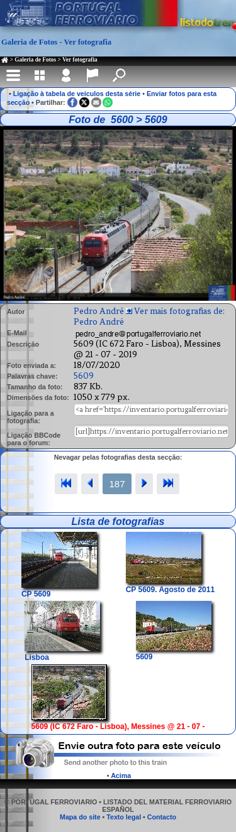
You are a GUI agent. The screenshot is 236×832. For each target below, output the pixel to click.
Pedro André (99, 311)
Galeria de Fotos (35, 60)
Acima (121, 775)
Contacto (161, 817)
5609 (84, 375)
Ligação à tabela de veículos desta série (77, 93)
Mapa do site (80, 817)
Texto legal (123, 817)
